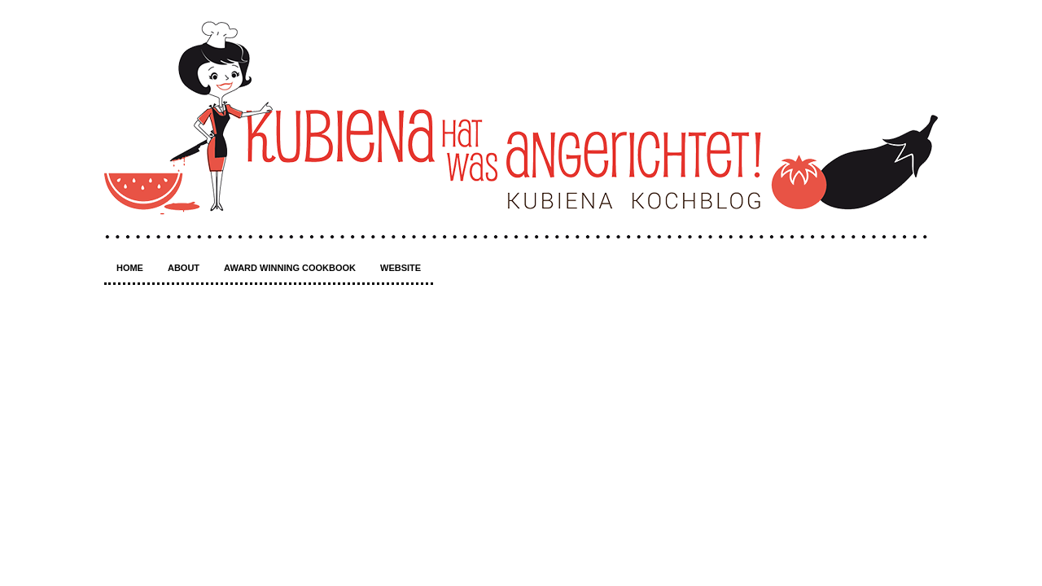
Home (129, 268)
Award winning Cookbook (290, 268)
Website (400, 268)
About (183, 268)
